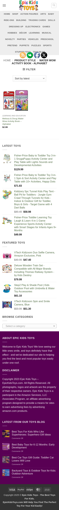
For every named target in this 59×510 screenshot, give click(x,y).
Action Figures (29, 14)
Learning (34, 33)
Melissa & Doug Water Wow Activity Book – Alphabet (13, 121)
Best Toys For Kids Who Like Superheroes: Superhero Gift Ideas (31, 433)
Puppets (24, 45)
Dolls (51, 20)
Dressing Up (16, 26)
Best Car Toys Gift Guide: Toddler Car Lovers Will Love (33, 459)
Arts (43, 14)
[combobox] (29, 326)
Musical (46, 33)
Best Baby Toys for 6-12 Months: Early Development (33, 446)
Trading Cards (37, 20)
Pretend (12, 45)
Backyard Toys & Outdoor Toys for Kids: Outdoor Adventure (34, 472)
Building (21, 20)
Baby (51, 14)
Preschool (47, 39)
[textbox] (28, 326)
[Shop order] (29, 78)
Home (7, 14)
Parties (21, 39)
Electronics (32, 26)
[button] (4, 5)
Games (46, 26)
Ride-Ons (9, 20)
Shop (15, 14)
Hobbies (12, 33)
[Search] (53, 5)
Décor (23, 33)
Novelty (10, 39)
